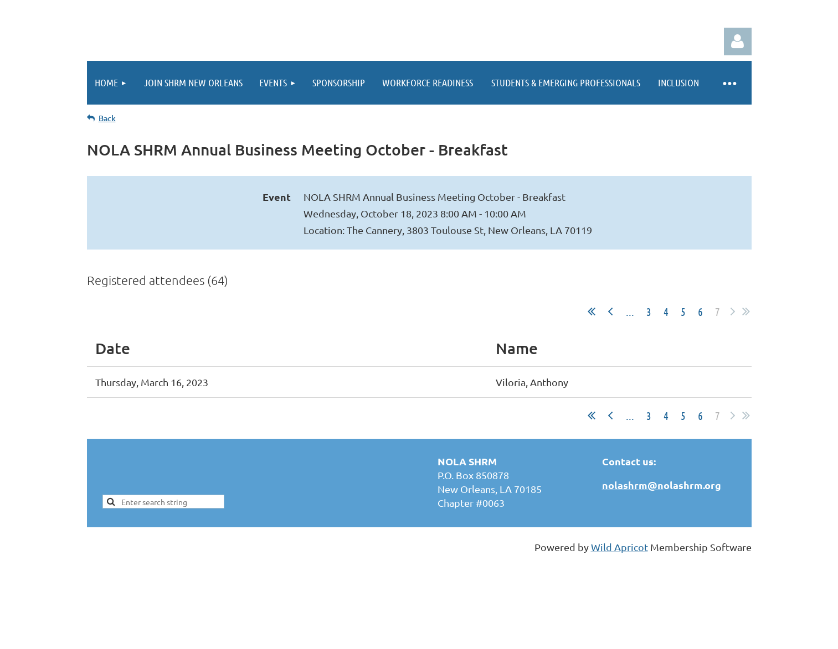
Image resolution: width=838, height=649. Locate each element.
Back (107, 118)
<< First (591, 311)
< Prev (610, 311)
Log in (738, 41)
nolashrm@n (633, 485)
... (630, 311)
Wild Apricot (619, 547)
